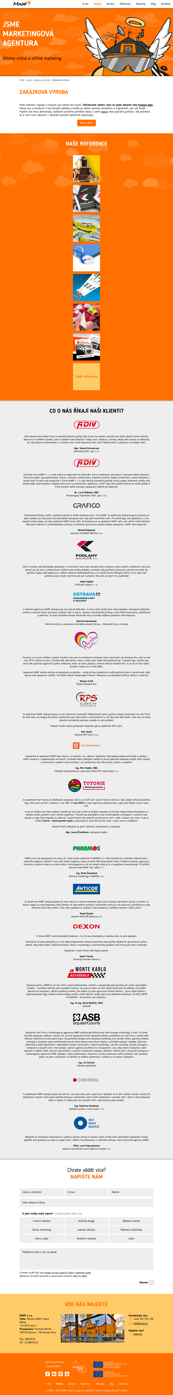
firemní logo (145, 105)
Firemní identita (41, 1221)
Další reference (86, 376)
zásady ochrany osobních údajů (59, 1273)
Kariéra (110, 4)
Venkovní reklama (86, 1238)
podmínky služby (83, 1273)
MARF (22, 80)
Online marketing (41, 1230)
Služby (97, 4)
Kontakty (165, 4)
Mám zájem (86, 123)
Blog (153, 4)
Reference (125, 4)
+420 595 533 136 (143, 1319)
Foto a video (41, 1238)
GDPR (84, 1276)
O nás (85, 4)
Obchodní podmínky (54, 1362)
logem (104, 111)
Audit (131, 1238)
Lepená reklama (86, 1230)
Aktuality (141, 4)
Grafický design (86, 1221)
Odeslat (146, 1283)
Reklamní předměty (42, 80)
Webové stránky (131, 1221)
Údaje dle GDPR (52, 1366)
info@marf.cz (140, 1323)
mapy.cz (137, 1334)
